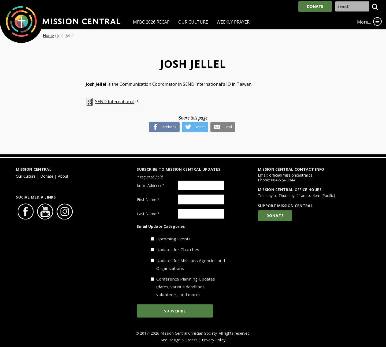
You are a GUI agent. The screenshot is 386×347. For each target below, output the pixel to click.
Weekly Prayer (233, 22)
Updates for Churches (177, 249)
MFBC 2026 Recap (151, 22)
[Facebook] (164, 125)
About (63, 176)
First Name (148, 199)
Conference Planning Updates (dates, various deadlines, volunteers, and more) (185, 286)
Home (48, 35)
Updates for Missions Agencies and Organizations (190, 264)
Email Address (151, 185)
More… (364, 22)
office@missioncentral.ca (291, 175)
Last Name (148, 213)
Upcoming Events (173, 238)
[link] (377, 21)
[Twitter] (195, 125)
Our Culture (193, 22)
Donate (315, 6)
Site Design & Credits (179, 339)
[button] (375, 7)
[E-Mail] (222, 125)
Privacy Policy (213, 339)
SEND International (114, 102)
